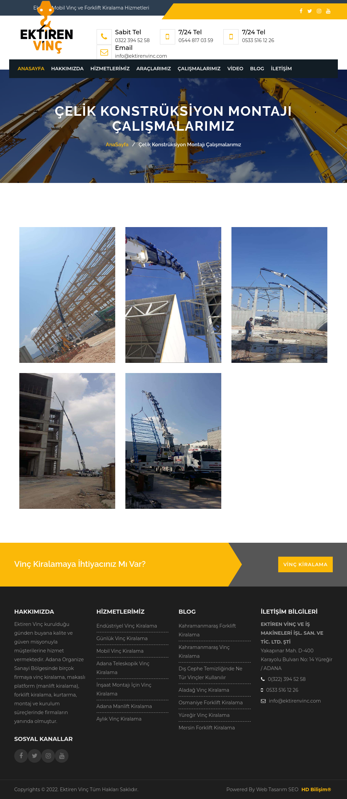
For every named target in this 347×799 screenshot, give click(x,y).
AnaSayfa (31, 69)
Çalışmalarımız (199, 69)
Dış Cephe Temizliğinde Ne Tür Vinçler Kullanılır (210, 673)
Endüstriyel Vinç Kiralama (127, 626)
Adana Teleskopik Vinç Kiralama (123, 668)
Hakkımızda (67, 69)
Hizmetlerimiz (110, 69)
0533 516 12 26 (258, 40)
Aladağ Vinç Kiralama (204, 690)
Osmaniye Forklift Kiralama (211, 703)
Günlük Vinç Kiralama (122, 638)
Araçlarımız (154, 69)
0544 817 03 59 (196, 40)
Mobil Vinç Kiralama (120, 651)
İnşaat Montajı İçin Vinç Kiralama (124, 689)
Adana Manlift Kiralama (124, 706)
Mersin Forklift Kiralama (207, 728)
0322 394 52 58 (132, 40)
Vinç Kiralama (305, 564)
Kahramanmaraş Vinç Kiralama (204, 651)
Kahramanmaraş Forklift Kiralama (207, 630)
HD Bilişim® (316, 789)
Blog (257, 69)
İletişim (281, 69)
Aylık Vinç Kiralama (119, 719)
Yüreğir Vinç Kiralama (204, 715)
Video (235, 69)
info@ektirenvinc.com (141, 56)
